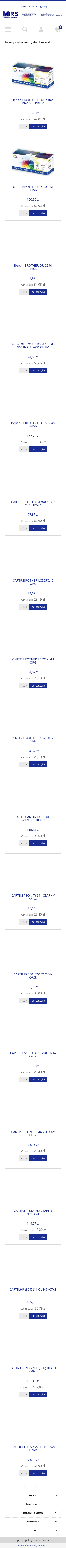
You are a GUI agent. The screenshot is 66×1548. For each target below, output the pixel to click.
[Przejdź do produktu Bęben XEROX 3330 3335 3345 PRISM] (33, 402)
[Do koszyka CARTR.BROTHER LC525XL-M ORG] (38, 686)
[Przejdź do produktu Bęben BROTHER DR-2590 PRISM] (33, 245)
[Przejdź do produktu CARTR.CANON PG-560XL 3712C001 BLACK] (33, 796)
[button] (8, 29)
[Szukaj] (25, 29)
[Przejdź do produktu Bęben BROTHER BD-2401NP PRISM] (33, 162)
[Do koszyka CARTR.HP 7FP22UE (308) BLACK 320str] (38, 1394)
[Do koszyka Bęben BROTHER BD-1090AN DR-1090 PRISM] (38, 126)
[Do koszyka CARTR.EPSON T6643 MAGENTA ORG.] (38, 1079)
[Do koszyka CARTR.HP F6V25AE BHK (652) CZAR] (38, 1473)
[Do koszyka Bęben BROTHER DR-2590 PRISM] (38, 292)
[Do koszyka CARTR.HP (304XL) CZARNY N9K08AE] (38, 1237)
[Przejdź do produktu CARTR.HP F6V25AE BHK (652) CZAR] (33, 1426)
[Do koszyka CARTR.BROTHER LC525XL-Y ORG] (38, 764)
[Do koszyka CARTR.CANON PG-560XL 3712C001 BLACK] (38, 843)
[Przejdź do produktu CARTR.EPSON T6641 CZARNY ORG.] (33, 875)
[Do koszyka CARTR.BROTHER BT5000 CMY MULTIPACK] (38, 528)
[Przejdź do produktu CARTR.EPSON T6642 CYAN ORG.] (33, 953)
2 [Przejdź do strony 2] (36, 1486)
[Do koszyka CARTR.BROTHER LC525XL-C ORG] (38, 607)
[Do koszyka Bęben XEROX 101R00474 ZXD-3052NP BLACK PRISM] (38, 370)
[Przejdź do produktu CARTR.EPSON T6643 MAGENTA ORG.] (33, 1032)
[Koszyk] (57, 29)
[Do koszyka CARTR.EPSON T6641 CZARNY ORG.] (38, 922)
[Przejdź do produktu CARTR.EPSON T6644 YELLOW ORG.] (33, 1111)
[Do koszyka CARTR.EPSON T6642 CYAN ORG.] (38, 1001)
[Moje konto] (41, 29)
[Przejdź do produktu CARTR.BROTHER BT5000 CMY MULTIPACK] (33, 481)
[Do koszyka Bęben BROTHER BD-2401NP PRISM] (38, 213)
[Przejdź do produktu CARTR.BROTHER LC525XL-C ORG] (33, 560)
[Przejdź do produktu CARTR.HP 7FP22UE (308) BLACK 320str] (33, 1347)
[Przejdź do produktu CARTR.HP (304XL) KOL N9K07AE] (33, 1269)
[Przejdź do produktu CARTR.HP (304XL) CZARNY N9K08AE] (33, 1190)
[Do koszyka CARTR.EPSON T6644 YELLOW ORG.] (38, 1158)
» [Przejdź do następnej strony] (41, 1486)
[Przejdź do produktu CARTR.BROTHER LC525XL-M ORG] (33, 638)
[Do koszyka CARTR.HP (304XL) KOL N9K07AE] (38, 1316)
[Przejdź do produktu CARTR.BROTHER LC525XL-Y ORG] (33, 717)
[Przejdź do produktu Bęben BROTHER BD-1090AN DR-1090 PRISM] (33, 75)
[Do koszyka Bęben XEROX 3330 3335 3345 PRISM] (38, 449)
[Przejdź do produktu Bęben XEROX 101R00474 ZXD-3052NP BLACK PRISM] (33, 323)
